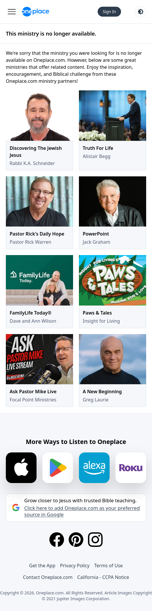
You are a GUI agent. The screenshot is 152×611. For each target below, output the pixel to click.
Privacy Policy (74, 565)
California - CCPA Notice (103, 577)
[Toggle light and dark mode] (140, 11)
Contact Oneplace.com (48, 577)
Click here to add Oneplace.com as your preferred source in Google (82, 511)
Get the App (42, 565)
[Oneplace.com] (35, 12)
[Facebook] (56, 539)
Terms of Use (108, 565)
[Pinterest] (76, 539)
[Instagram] (95, 539)
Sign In (109, 11)
